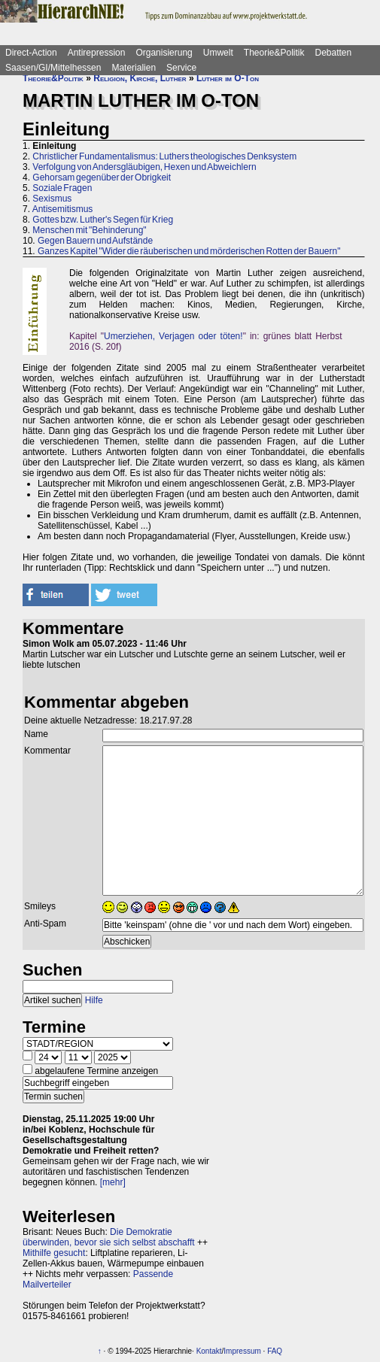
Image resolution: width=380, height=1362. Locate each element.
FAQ (274, 1351)
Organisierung (163, 52)
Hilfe (94, 1000)
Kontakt (209, 1351)
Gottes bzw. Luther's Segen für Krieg (102, 219)
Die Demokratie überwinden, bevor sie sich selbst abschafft (109, 1237)
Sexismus (51, 198)
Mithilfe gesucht (54, 1253)
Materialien (133, 67)
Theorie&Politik (274, 52)
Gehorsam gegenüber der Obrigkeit (101, 177)
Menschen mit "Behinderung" (89, 230)
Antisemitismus (62, 209)
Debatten (333, 52)
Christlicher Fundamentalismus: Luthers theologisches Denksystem (164, 156)
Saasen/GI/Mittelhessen (53, 67)
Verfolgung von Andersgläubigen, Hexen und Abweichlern (144, 167)
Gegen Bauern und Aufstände (95, 240)
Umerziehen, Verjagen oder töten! (173, 336)
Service (181, 67)
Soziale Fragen (62, 188)
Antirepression (97, 52)
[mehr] (113, 1182)
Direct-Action (31, 52)
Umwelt (218, 52)
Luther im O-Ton (227, 78)
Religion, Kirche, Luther (139, 78)
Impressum (241, 1351)
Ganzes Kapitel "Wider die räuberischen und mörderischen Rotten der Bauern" (189, 251)
